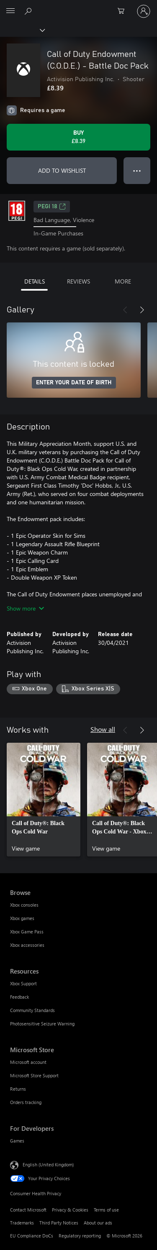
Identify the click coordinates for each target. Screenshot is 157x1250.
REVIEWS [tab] (78, 281)
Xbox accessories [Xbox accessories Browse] (27, 945)
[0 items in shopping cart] (123, 11)
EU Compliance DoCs (31, 1235)
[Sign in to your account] (144, 11)
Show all (102, 729)
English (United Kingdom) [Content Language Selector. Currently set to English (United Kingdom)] (48, 1164)
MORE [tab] (123, 281)
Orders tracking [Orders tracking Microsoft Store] (25, 1102)
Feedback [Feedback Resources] (19, 996)
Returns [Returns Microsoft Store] (18, 1089)
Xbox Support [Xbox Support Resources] (23, 983)
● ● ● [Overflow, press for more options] (137, 170)
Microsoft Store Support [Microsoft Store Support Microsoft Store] (34, 1075)
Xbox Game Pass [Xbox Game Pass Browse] (27, 931)
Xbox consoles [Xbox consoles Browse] (24, 904)
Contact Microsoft (28, 1209)
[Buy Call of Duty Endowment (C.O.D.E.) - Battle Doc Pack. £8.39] (78, 137)
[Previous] (125, 310)
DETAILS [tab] (34, 281)
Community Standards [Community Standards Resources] (32, 1010)
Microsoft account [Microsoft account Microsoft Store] (28, 1062)
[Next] (142, 310)
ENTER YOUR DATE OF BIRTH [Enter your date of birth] (74, 383)
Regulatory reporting (80, 1235)
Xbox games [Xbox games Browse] (22, 918)
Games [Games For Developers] (17, 1140)
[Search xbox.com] (29, 11)
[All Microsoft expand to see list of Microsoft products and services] (10, 11)
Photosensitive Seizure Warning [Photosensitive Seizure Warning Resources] (42, 1023)
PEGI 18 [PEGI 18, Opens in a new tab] (52, 206)
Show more (25, 608)
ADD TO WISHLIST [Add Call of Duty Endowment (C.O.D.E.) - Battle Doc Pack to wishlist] (62, 170)
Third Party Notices (58, 1222)
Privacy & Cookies (70, 1209)
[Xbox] (22, 30)
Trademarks (22, 1222)
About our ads (98, 1222)
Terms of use (106, 1209)
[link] (43, 799)
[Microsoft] (78, 6)
